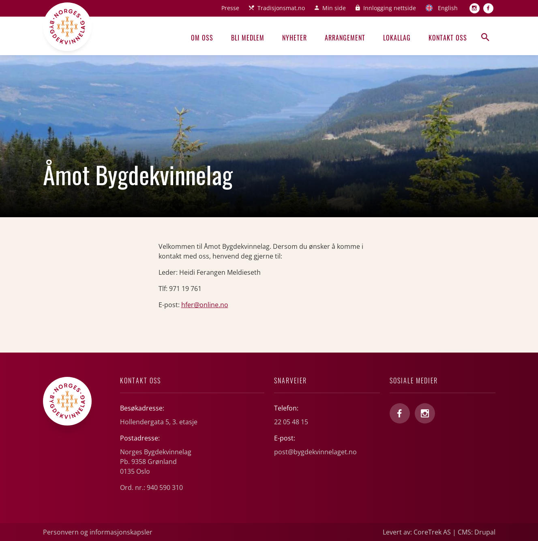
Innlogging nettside (389, 8)
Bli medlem (247, 38)
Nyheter (294, 38)
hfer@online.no (204, 304)
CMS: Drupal (476, 532)
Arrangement (345, 38)
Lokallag (397, 38)
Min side (334, 8)
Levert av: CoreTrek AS (417, 532)
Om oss (202, 38)
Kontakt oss (448, 38)
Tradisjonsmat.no (281, 8)
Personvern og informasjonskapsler (97, 532)
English (448, 8)
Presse (230, 8)
